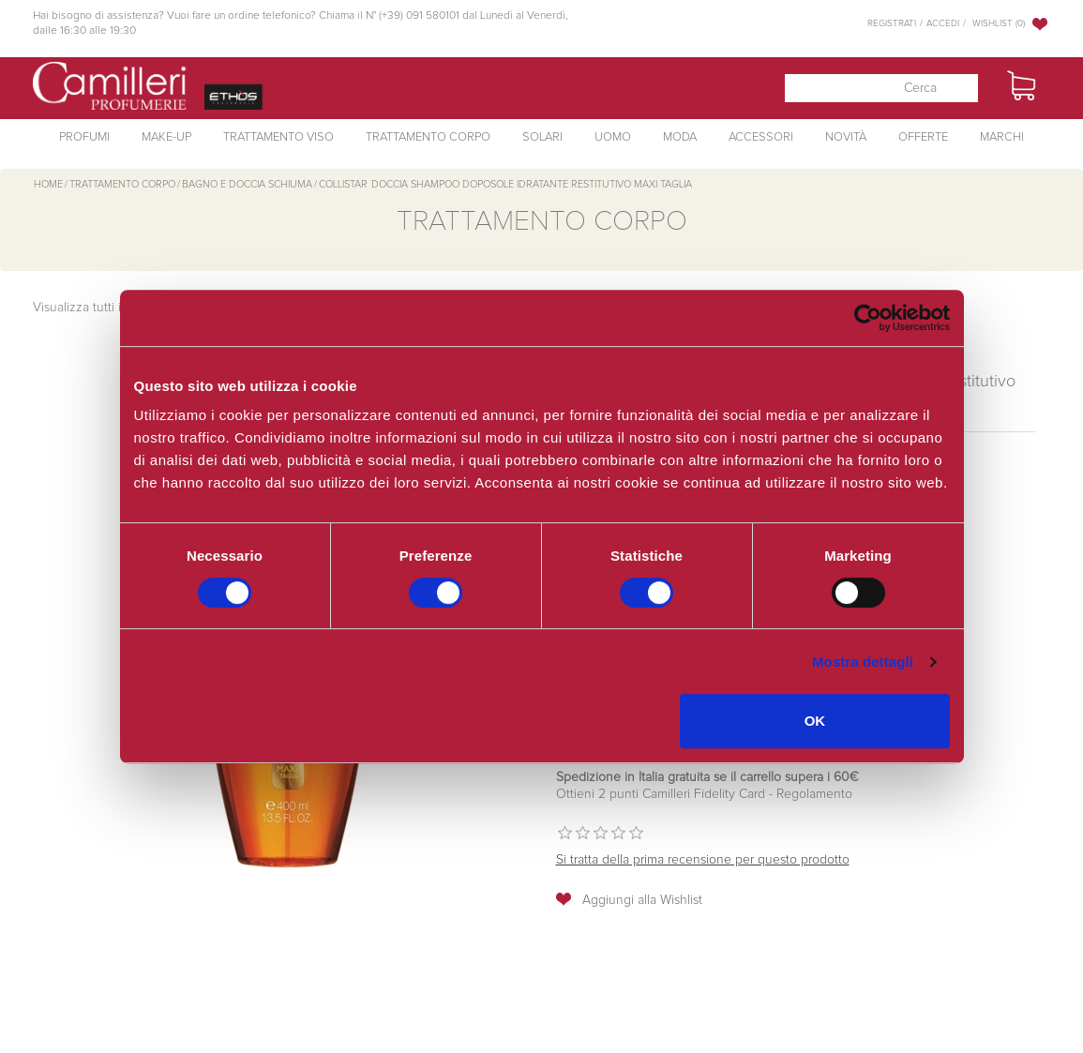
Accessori (761, 137)
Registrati (891, 23)
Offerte (923, 137)
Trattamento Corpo (428, 137)
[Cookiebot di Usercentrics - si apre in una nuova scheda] (868, 318)
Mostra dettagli (862, 661)
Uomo (612, 137)
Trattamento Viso (278, 137)
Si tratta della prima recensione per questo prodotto (703, 859)
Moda (680, 137)
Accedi (942, 23)
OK (815, 721)
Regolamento (812, 794)
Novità (845, 137)
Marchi (1002, 137)
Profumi (84, 137)
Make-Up (166, 137)
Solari (542, 137)
